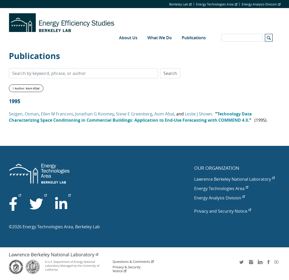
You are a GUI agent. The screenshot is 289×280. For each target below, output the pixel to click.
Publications (194, 38)
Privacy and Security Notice (222, 211)
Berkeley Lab (180, 4)
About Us (128, 38)
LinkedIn (260, 264)
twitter (242, 264)
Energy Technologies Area (216, 4)
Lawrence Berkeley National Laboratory (234, 179)
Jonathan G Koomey (94, 114)
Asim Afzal (164, 114)
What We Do (159, 38)
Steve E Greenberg (134, 114)
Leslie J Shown (198, 114)
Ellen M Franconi (57, 114)
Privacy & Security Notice (126, 269)
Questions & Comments (133, 262)
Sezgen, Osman (24, 114)
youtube (277, 264)
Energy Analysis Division (261, 4)
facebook (268, 264)
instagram (251, 264)
